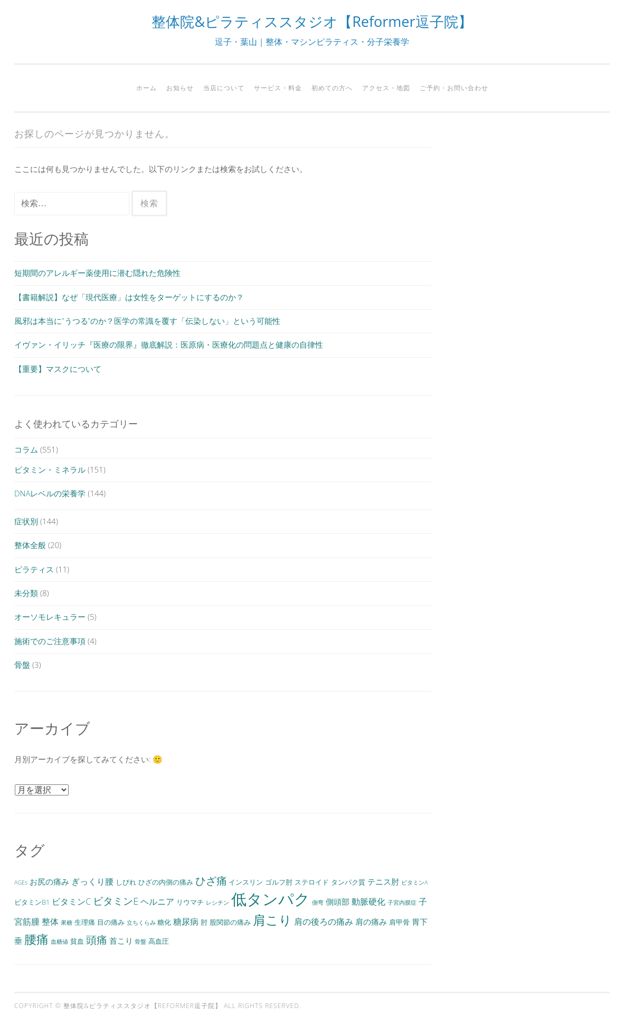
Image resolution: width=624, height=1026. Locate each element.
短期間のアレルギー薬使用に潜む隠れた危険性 (97, 272)
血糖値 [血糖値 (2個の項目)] (59, 941)
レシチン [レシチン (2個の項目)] (217, 902)
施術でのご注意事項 (50, 641)
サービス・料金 (278, 87)
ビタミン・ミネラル (50, 469)
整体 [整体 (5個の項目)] (50, 921)
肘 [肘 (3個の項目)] (204, 922)
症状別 (26, 521)
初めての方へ (332, 87)
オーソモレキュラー (50, 616)
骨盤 (22, 664)
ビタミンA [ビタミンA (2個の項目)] (414, 882)
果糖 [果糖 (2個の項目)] (66, 922)
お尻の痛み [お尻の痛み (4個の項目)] (49, 881)
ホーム (146, 87)
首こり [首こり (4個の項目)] (121, 940)
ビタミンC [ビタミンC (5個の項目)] (71, 901)
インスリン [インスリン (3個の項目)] (246, 882)
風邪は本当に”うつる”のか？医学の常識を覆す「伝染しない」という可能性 (147, 320)
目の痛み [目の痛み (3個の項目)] (111, 922)
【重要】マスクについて (57, 368)
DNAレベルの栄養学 (50, 493)
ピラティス (34, 569)
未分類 (26, 593)
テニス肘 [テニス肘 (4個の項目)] (383, 881)
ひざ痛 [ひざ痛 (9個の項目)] (211, 880)
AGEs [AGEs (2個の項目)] (20, 882)
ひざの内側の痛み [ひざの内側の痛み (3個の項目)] (165, 882)
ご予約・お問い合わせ (454, 87)
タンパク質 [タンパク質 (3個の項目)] (348, 882)
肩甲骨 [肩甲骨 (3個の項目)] (399, 922)
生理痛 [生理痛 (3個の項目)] (84, 922)
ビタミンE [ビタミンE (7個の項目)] (115, 900)
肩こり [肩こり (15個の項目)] (272, 919)
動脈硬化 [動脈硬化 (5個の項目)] (368, 901)
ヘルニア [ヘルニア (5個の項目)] (157, 901)
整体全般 (30, 545)
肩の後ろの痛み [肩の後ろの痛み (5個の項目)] (323, 921)
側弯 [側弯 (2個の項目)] (318, 902)
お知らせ (180, 87)
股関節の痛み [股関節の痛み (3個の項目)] (230, 922)
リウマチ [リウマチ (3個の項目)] (190, 902)
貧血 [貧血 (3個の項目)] (77, 941)
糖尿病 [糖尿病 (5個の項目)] (185, 921)
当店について (223, 87)
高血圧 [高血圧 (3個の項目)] (158, 941)
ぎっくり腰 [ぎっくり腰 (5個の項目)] (92, 881)
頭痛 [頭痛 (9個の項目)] (96, 939)
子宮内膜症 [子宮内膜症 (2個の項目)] (402, 902)
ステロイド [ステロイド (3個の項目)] (312, 882)
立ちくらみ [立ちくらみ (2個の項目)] (141, 922)
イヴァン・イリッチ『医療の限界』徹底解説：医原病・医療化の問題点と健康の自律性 (168, 344)
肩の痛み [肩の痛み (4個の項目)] (371, 921)
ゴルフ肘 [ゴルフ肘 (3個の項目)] (278, 882)
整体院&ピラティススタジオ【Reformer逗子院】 (312, 21)
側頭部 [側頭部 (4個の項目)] (337, 901)
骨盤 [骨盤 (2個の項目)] (140, 941)
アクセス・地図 (386, 87)
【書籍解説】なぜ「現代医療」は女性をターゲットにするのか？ (129, 297)
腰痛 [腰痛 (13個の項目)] (36, 939)
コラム (26, 449)
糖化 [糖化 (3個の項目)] (164, 922)
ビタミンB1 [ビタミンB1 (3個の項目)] (32, 902)
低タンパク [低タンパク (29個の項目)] (270, 898)
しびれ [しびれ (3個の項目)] (126, 882)
